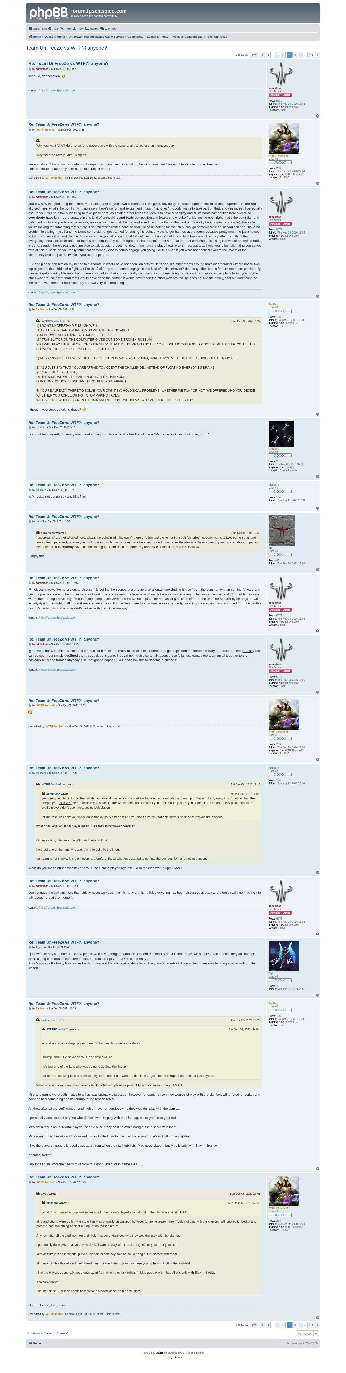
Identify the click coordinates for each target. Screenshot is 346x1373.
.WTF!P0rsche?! (52, 321)
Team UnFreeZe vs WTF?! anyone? (66, 48)
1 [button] (268, 55)
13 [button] (311, 55)
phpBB (160, 1352)
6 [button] (283, 55)
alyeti (44, 1193)
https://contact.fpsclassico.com (58, 90)
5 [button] (278, 55)
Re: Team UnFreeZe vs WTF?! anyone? (68, 63)
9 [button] (301, 55)
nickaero (47, 1020)
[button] (254, 55)
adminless (48, 532)
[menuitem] (53, 29)
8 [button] (295, 55)
